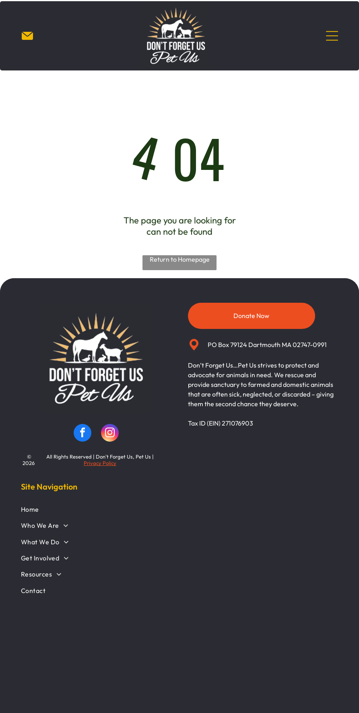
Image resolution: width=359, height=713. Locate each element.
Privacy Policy (100, 463)
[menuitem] (179, 510)
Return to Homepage (180, 260)
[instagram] (110, 434)
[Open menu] (332, 36)
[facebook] (82, 434)
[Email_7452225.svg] (27, 40)
